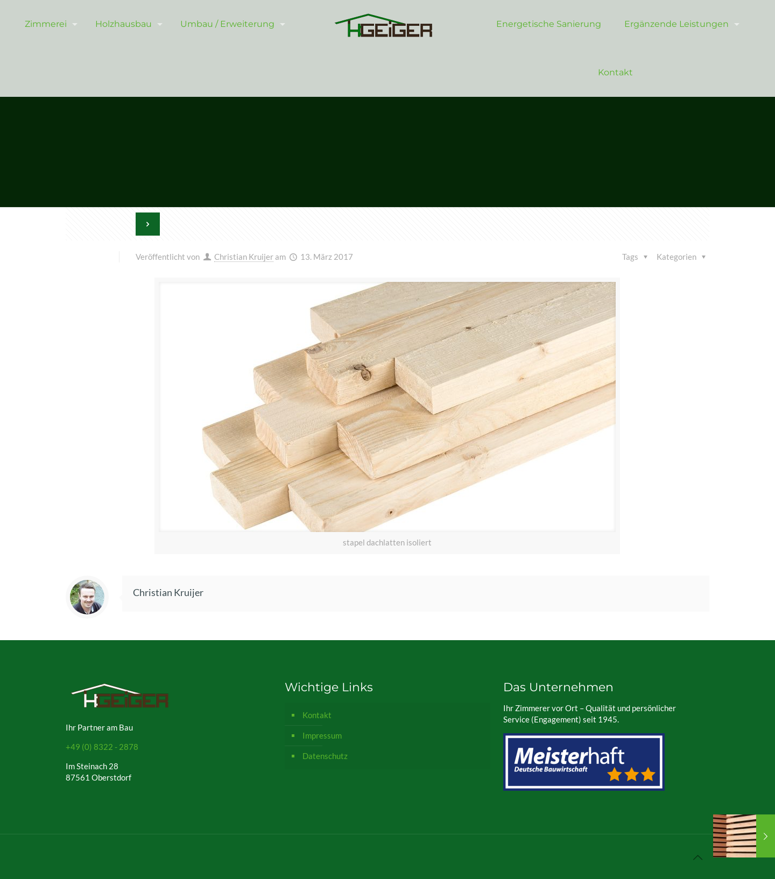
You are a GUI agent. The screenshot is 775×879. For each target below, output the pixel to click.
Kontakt (317, 715)
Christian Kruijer (243, 256)
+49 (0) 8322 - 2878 (102, 747)
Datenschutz (325, 756)
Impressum (322, 735)
